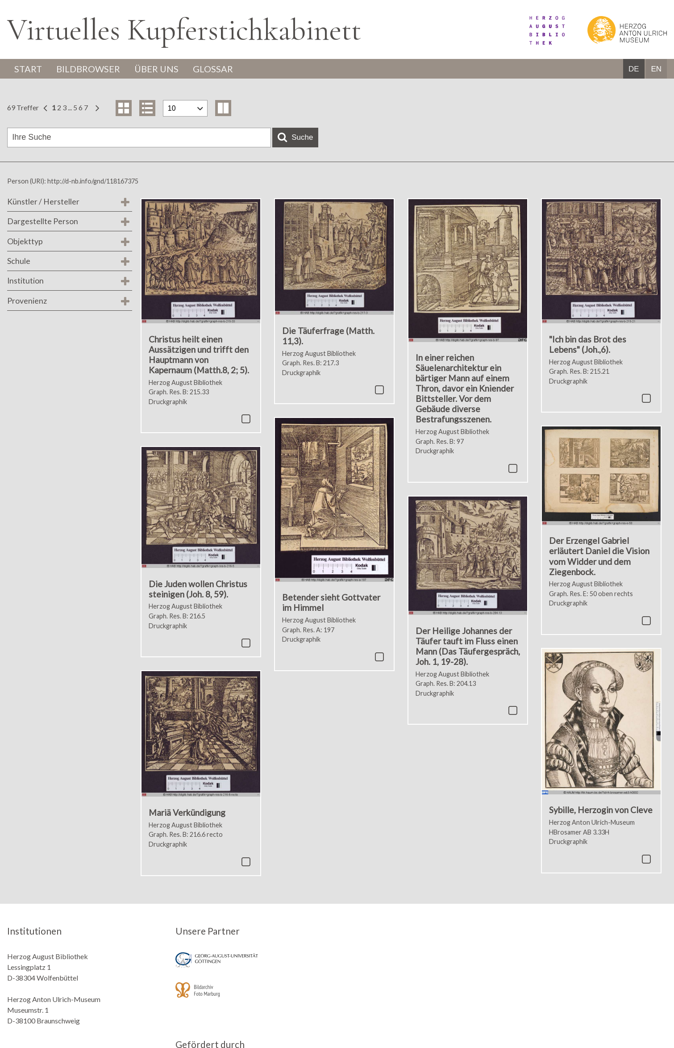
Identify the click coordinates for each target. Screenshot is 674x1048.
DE (633, 69)
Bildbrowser (88, 68)
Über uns (156, 68)
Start (28, 68)
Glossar (213, 68)
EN (656, 69)
